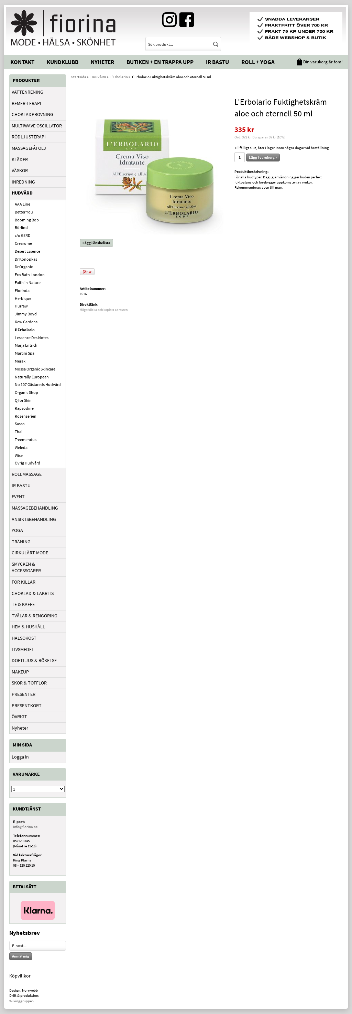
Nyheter (102, 62)
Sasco (20, 423)
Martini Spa (24, 353)
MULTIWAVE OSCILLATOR (37, 126)
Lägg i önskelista (96, 242)
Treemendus (25, 439)
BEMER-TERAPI (26, 103)
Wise (19, 455)
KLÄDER (20, 159)
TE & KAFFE (23, 604)
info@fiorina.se (25, 826)
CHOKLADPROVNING (32, 114)
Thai (18, 431)
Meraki (20, 361)
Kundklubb (62, 62)
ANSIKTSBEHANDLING (34, 519)
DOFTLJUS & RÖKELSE (34, 660)
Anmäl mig (20, 956)
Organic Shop (26, 392)
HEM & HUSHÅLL (28, 627)
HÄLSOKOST (24, 638)
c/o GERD (22, 235)
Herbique (23, 298)
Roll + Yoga (258, 62)
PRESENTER (23, 694)
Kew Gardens (26, 321)
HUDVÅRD (22, 193)
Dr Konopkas (26, 259)
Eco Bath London (30, 274)
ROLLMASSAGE (27, 474)
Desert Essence (27, 251)
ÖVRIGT (19, 716)
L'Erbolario (25, 329)
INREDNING (23, 182)
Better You (24, 212)
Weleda (21, 447)
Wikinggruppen (21, 1001)
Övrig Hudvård (27, 463)
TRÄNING (21, 542)
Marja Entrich (26, 345)
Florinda (22, 290)
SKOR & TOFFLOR (29, 683)
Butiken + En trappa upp (160, 62)
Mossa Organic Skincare (35, 369)
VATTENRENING (27, 92)
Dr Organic (24, 266)
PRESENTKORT (27, 705)
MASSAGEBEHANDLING (35, 508)
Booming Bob (27, 219)
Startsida (78, 76)
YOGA (17, 530)
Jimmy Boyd (26, 313)
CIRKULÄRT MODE (30, 553)
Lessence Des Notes (31, 337)
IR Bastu (217, 62)
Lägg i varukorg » (263, 157)
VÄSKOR (20, 170)
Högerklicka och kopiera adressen (104, 309)
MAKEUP (20, 672)
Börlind (21, 227)
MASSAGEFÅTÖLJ (29, 148)
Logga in (20, 757)
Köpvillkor (20, 976)
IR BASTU (21, 485)
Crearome (23, 243)
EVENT (18, 496)
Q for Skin (23, 400)
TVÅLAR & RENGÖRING (34, 616)
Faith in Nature (28, 282)
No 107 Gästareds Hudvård (38, 384)
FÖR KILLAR (23, 582)
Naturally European (32, 376)
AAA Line (22, 204)
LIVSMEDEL (23, 649)
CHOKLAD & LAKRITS (33, 593)
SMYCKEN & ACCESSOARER (26, 567)
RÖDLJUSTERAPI (29, 137)
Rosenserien (25, 416)
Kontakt (22, 62)
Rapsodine (24, 408)
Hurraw (21, 306)
